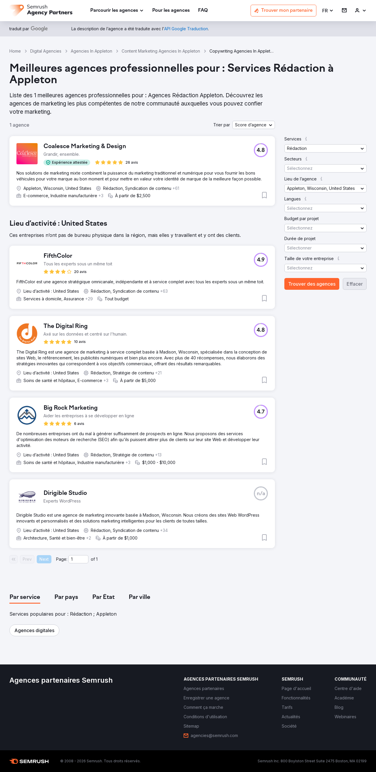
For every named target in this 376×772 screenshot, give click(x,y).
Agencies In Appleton (91, 50)
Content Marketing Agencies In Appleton (161, 50)
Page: (61, 559)
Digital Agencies (45, 50)
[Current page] (78, 559)
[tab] (24, 597)
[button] (328, 11)
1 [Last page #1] (97, 559)
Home (15, 50)
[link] (171, 10)
